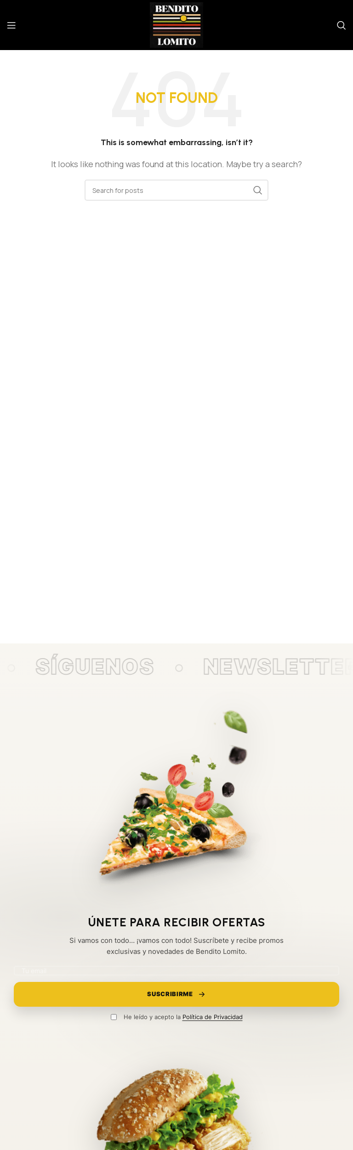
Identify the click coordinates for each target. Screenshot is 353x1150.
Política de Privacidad (212, 1016)
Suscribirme (176, 994)
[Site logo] (176, 24)
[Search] (341, 25)
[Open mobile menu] (11, 25)
